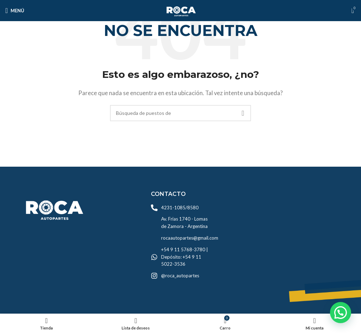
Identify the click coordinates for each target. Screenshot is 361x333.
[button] (340, 312)
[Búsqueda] (180, 113)
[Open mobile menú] (15, 11)
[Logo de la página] (180, 10)
